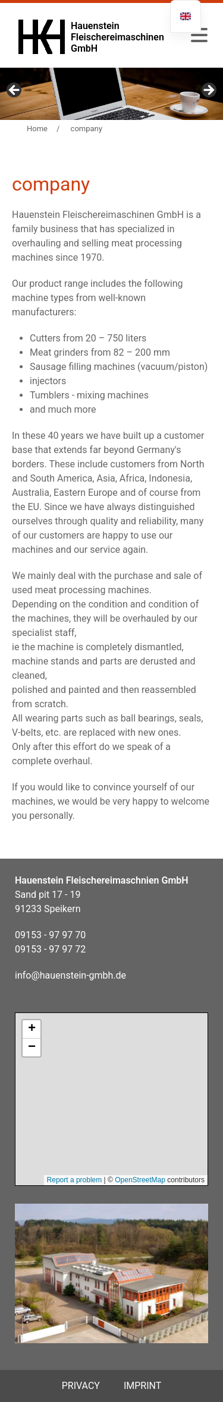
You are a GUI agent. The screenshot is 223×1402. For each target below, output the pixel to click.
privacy (81, 1385)
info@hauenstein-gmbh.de (70, 975)
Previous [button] (15, 91)
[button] (199, 35)
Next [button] (208, 91)
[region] (111, 94)
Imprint (142, 1385)
